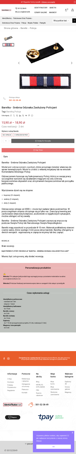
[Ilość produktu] (6, 141)
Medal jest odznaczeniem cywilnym (18, 167)
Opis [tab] (5, 156)
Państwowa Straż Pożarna (22, 18)
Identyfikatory (40, 8)
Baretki (53, 8)
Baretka (10, 111)
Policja (23, 23)
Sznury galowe (40, 12)
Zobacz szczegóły (33, 2)
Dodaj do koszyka (44, 141)
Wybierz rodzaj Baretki (10, 131)
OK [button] (53, 447)
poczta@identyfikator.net (11, 279)
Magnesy (53, 12)
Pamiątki (43, 23)
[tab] (5, 156)
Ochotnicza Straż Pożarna (11, 23)
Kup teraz (39, 150)
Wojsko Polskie (33, 23)
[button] (19, 63)
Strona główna (11, 28)
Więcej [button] (39, 441)
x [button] (72, 432)
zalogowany (18, 256)
